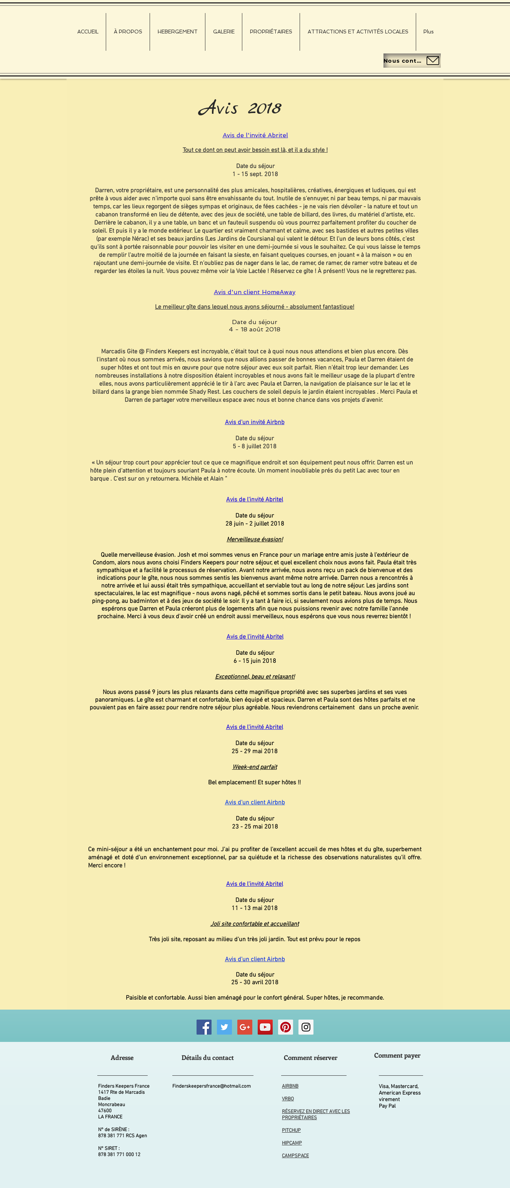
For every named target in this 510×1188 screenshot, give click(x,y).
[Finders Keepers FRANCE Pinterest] (285, 1027)
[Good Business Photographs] (244, 1027)
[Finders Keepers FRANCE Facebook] (204, 1027)
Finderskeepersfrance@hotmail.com (211, 1086)
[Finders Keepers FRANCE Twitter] (224, 1027)
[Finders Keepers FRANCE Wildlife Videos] (265, 1027)
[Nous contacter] (412, 60)
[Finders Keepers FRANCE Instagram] (305, 1027)
